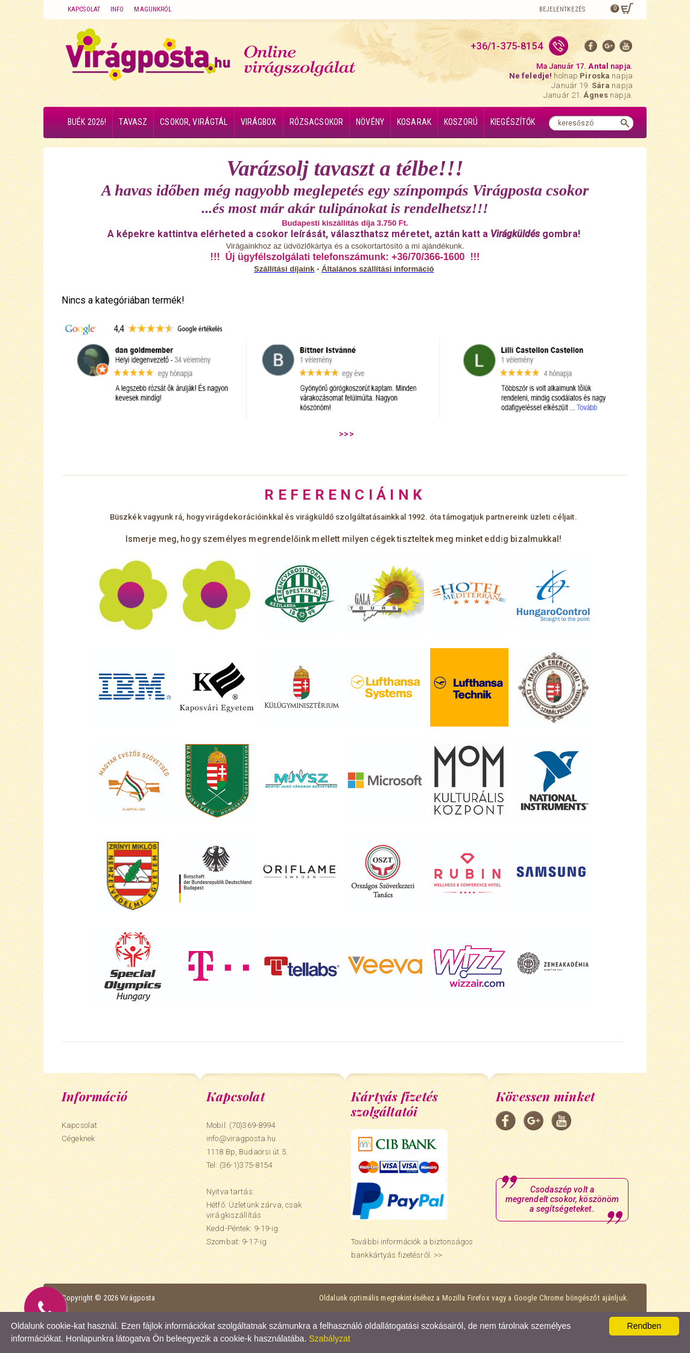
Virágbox (259, 122)
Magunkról (152, 9)
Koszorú (461, 122)
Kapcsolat (84, 9)
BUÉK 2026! (87, 122)
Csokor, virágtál (193, 122)
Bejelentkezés (562, 9)
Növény (370, 122)
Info (117, 9)
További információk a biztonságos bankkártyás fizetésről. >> (412, 1248)
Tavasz (133, 122)
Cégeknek (78, 1138)
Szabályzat (329, 1338)
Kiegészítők (513, 122)
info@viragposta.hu (241, 1138)
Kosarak (414, 122)
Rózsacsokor (317, 122)
